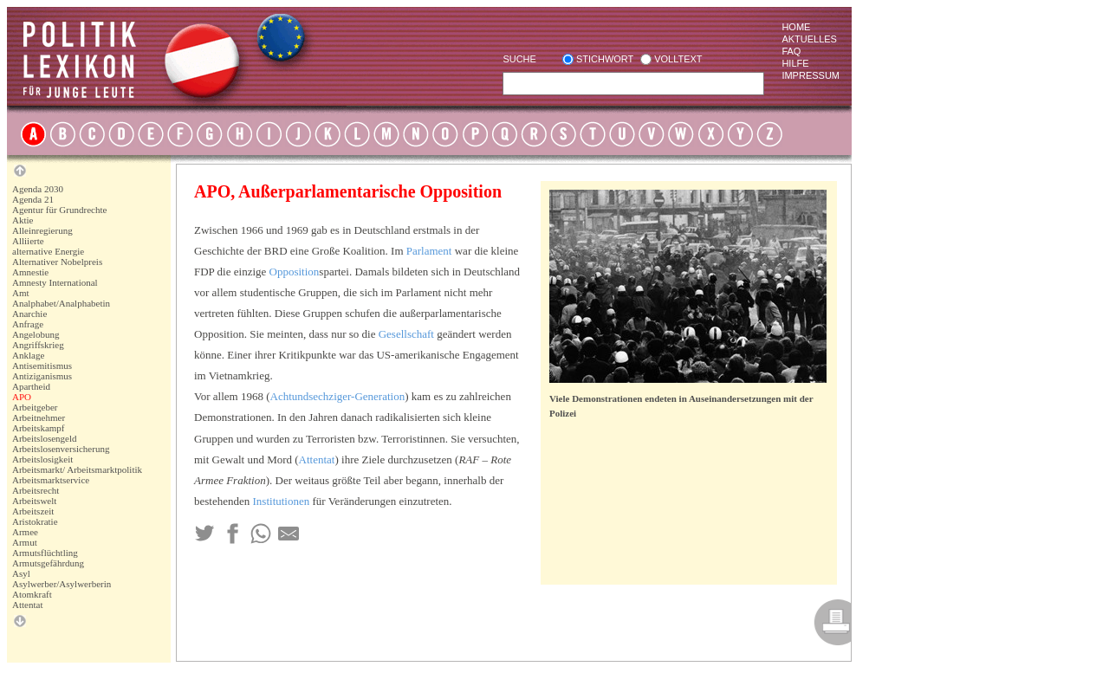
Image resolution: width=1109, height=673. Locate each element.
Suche (519, 59)
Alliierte (28, 241)
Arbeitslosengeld (44, 438)
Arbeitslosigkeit (42, 459)
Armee (25, 532)
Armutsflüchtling (45, 552)
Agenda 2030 (37, 189)
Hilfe (794, 63)
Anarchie (29, 313)
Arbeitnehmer (38, 417)
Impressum (810, 75)
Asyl (21, 573)
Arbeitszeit (33, 511)
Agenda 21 (33, 199)
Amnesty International (55, 282)
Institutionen (281, 501)
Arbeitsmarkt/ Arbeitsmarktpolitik (77, 469)
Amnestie (30, 272)
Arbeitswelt (34, 500)
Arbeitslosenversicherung (60, 448)
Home (795, 27)
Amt (20, 293)
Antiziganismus (42, 376)
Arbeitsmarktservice (50, 480)
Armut (24, 542)
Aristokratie (35, 521)
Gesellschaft (406, 333)
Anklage (28, 355)
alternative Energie (48, 251)
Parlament (429, 250)
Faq (791, 51)
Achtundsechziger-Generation (337, 396)
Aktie (22, 220)
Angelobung (35, 334)
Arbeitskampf (38, 428)
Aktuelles (809, 39)
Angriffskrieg (38, 345)
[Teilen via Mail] (288, 533)
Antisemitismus (42, 365)
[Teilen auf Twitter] (204, 533)
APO (21, 397)
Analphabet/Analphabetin (61, 303)
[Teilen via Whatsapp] (260, 533)
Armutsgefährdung (48, 563)
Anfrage (27, 324)
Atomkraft (32, 594)
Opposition (294, 271)
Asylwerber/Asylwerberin (61, 584)
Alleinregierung (42, 230)
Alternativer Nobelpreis (57, 261)
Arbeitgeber (35, 407)
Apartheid (31, 386)
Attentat (27, 604)
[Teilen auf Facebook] (232, 533)
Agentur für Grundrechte (59, 209)
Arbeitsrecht (35, 490)
